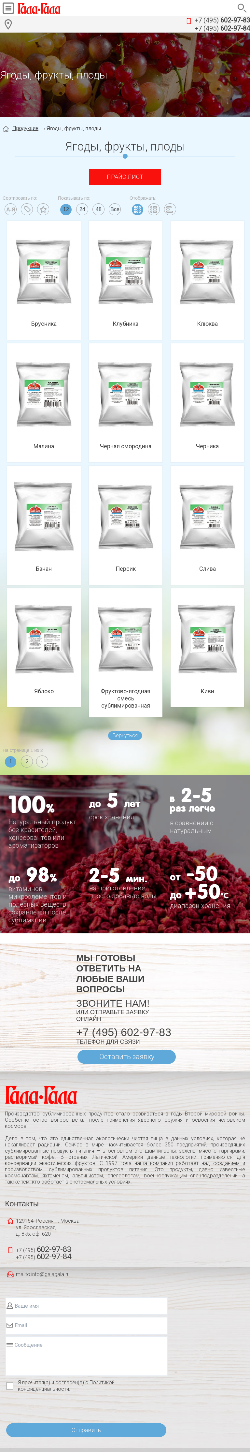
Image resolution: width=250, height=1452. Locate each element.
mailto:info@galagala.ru (43, 1274)
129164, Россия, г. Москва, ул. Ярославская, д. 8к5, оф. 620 (48, 1227)
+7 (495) (222, 20)
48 (99, 209)
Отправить (86, 1430)
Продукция (25, 128)
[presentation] (54, 1408)
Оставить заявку (126, 1057)
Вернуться (125, 735)
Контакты (22, 1203)
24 (82, 209)
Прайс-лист (125, 176)
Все (114, 209)
